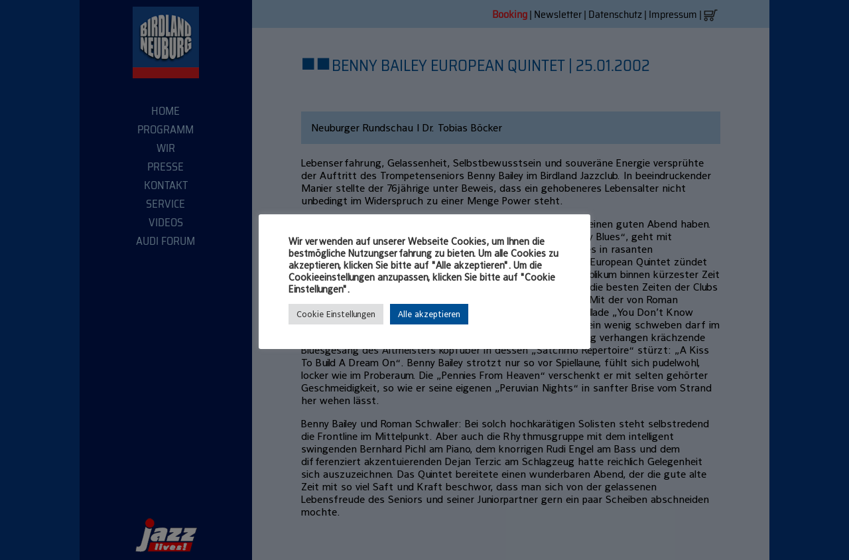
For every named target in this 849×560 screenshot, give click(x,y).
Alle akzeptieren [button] (429, 314)
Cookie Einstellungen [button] (335, 314)
